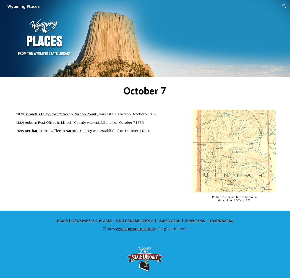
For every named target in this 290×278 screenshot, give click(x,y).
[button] (284, 6)
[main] (145, 91)
